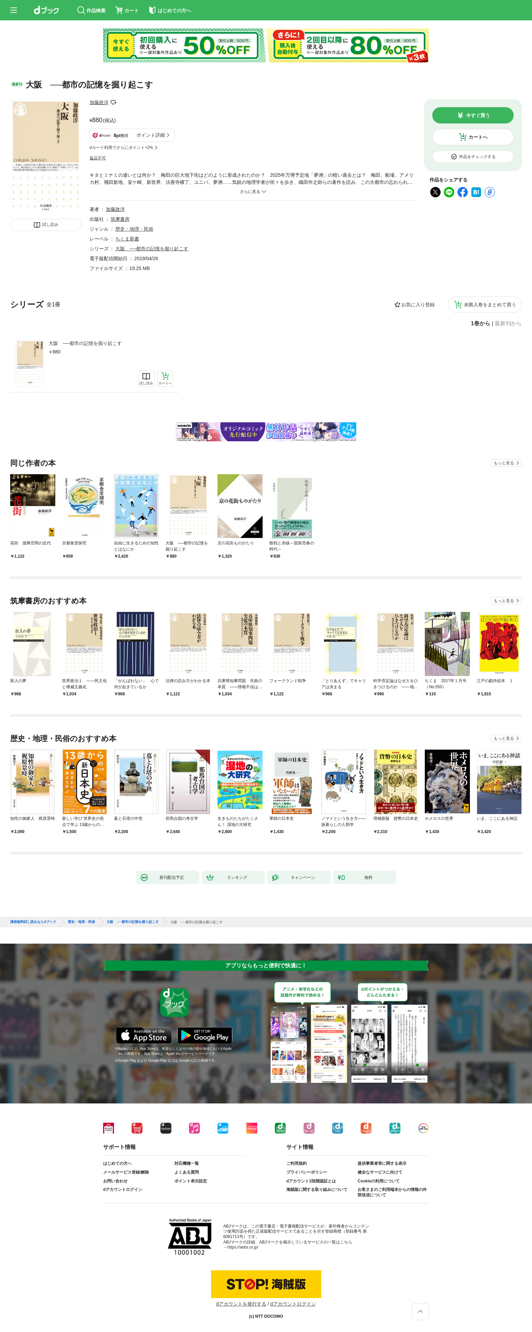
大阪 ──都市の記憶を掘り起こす (85, 343)
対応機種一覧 (186, 1163)
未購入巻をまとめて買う (490, 304)
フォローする (113, 102)
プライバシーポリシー (306, 1172)
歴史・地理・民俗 (134, 229)
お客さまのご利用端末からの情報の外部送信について (392, 1192)
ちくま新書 (127, 239)
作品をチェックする (477, 156)
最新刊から (508, 323)
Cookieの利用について (379, 1181)
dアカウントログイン (122, 1189)
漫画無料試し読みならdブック (33, 922)
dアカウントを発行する (241, 1304)
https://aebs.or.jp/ (242, 1247)
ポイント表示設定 (190, 1181)
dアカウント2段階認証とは (311, 1181)
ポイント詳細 (150, 135)
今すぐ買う (478, 115)
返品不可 (98, 158)
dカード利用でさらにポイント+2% (121, 147)
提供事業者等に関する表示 (382, 1163)
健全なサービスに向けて (380, 1172)
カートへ (478, 137)
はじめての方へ (117, 1163)
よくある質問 (186, 1172)
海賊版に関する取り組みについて (316, 1189)
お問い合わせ (115, 1181)
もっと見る (504, 463)
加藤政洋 (99, 102)
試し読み (50, 224)
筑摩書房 (120, 219)
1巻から (480, 323)
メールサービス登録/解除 (126, 1172)
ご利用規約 (296, 1163)
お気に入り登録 (418, 304)
